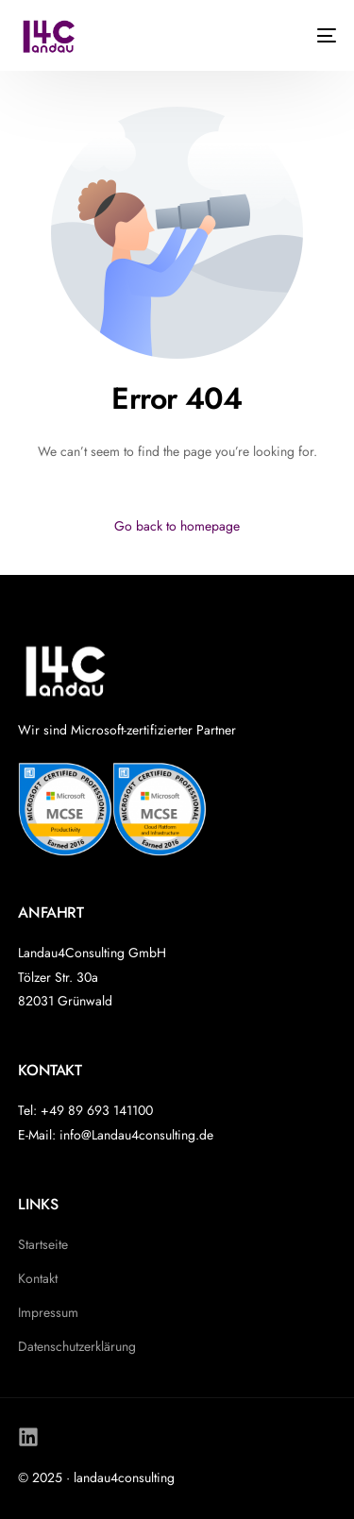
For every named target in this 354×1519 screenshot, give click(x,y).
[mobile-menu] (317, 36)
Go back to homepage (177, 525)
